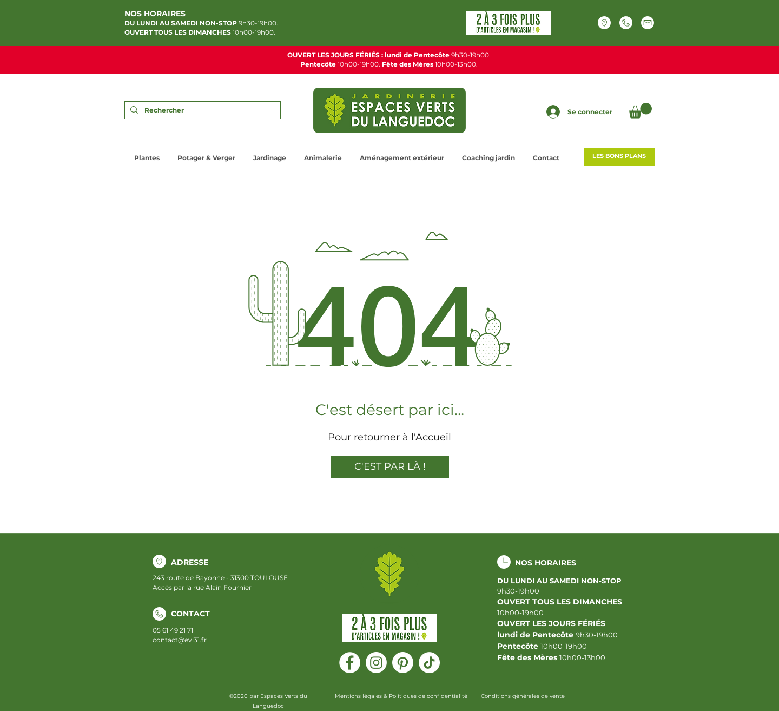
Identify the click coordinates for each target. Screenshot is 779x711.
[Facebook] (349, 662)
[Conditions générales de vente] (522, 696)
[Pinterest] (402, 662)
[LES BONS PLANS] (619, 157)
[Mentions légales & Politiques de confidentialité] (401, 696)
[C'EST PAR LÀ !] (390, 467)
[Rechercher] (201, 111)
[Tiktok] (429, 662)
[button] (640, 111)
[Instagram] (376, 662)
